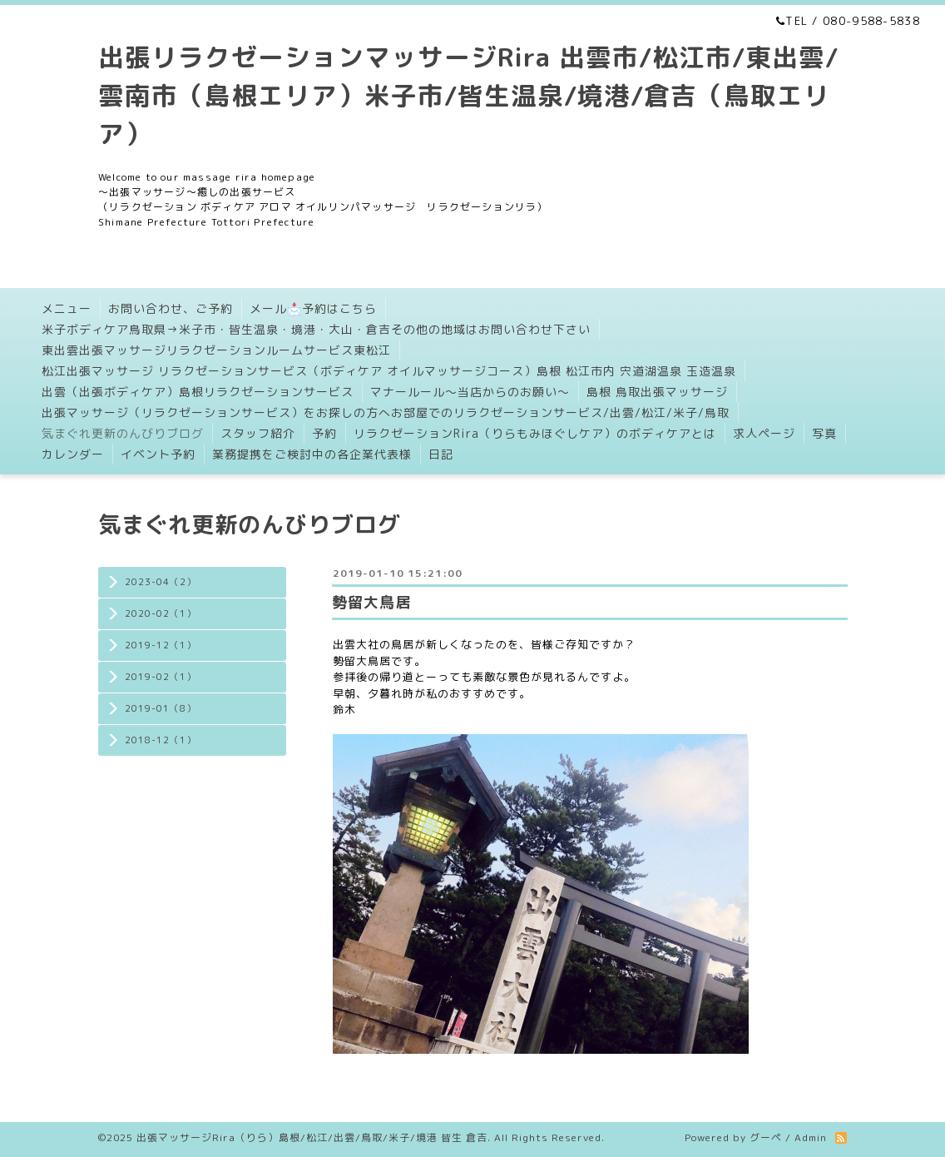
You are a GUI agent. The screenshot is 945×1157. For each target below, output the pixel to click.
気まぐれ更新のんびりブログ (123, 433)
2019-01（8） (160, 708)
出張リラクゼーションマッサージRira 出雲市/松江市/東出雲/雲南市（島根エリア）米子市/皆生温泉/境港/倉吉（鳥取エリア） (468, 95)
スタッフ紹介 (257, 433)
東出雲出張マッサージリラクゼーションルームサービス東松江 (216, 350)
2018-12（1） (160, 740)
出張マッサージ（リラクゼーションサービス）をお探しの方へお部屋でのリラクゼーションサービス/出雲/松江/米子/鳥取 (386, 412)
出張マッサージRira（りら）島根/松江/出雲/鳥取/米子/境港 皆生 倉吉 (311, 1137)
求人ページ (764, 433)
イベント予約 (158, 454)
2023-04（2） (160, 581)
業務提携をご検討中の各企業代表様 (312, 454)
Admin (810, 1137)
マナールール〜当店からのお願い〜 (470, 392)
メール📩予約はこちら (313, 308)
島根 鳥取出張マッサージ (657, 392)
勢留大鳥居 (371, 602)
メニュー (67, 308)
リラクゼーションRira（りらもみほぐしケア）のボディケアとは (535, 433)
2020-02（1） (160, 613)
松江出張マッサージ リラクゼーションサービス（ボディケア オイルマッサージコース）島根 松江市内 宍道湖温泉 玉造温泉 (389, 371)
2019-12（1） (160, 645)
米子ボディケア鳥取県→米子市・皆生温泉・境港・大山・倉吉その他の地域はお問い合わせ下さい (316, 329)
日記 (440, 454)
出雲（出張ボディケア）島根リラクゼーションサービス (198, 392)
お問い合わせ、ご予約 (170, 308)
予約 (324, 433)
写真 (824, 433)
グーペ (766, 1137)
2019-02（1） (160, 676)
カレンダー (73, 454)
